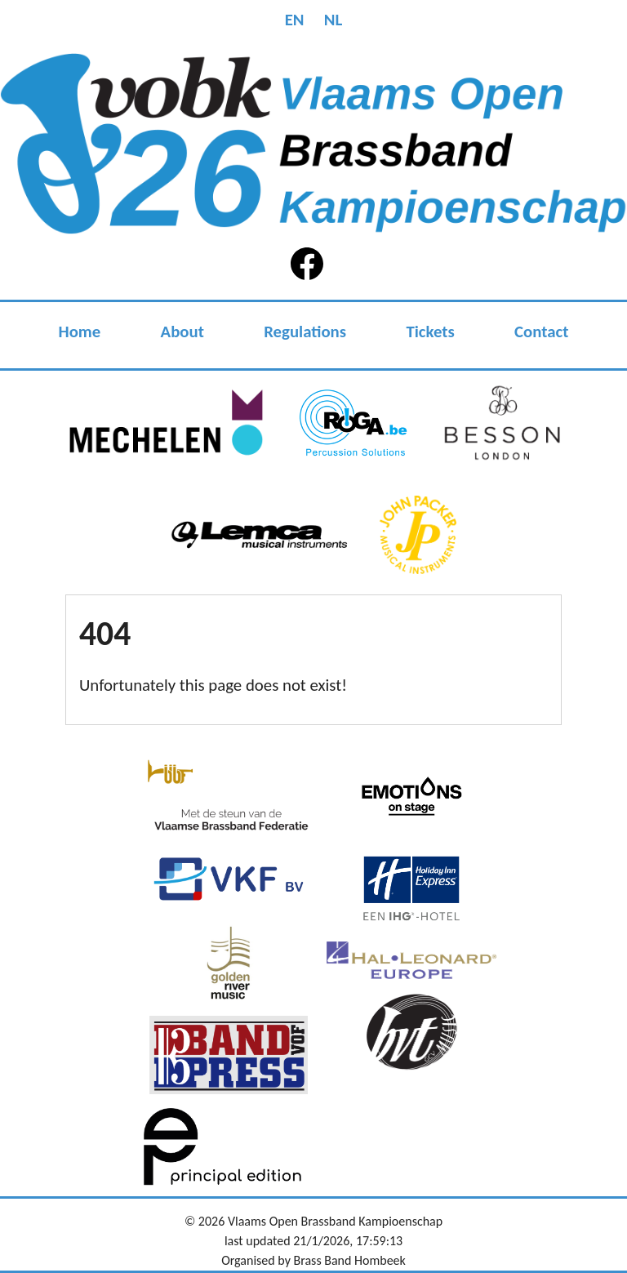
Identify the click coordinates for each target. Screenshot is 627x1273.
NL (333, 19)
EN (295, 19)
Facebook (310, 263)
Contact (541, 331)
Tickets (430, 331)
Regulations (305, 331)
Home (80, 331)
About (182, 331)
